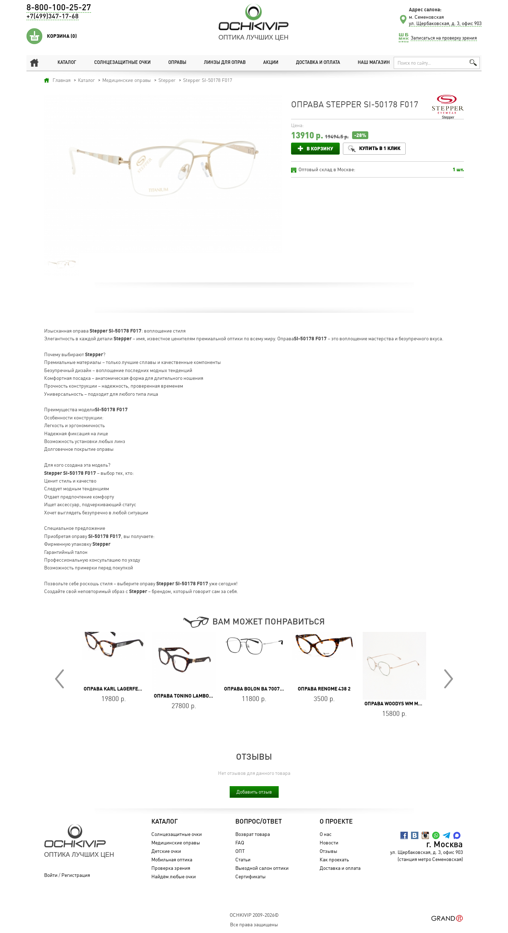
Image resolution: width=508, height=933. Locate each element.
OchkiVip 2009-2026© (254, 915)
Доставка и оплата (314, 62)
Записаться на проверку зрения (444, 38)
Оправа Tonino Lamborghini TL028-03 (201, 696)
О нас (322, 834)
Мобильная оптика (167, 859)
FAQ (235, 842)
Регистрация (75, 875)
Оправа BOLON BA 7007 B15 (257, 689)
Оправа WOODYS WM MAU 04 (397, 703)
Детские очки (162, 851)
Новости (325, 842)
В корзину (320, 148)
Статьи (239, 859)
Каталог (62, 62)
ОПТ (236, 851)
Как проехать (330, 859)
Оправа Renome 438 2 (324, 689)
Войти (51, 875)
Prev (59, 678)
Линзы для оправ (221, 62)
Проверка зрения (166, 868)
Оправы (174, 62)
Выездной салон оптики (258, 868)
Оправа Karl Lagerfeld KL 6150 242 (128, 689)
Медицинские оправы (171, 842)
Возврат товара (248, 834)
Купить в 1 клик (383, 148)
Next (448, 678)
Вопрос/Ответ (254, 822)
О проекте (332, 822)
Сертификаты (246, 876)
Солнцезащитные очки (118, 62)
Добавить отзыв (254, 792)
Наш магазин (370, 62)
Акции (267, 62)
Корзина (62, 36)
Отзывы (324, 851)
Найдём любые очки (169, 876)
